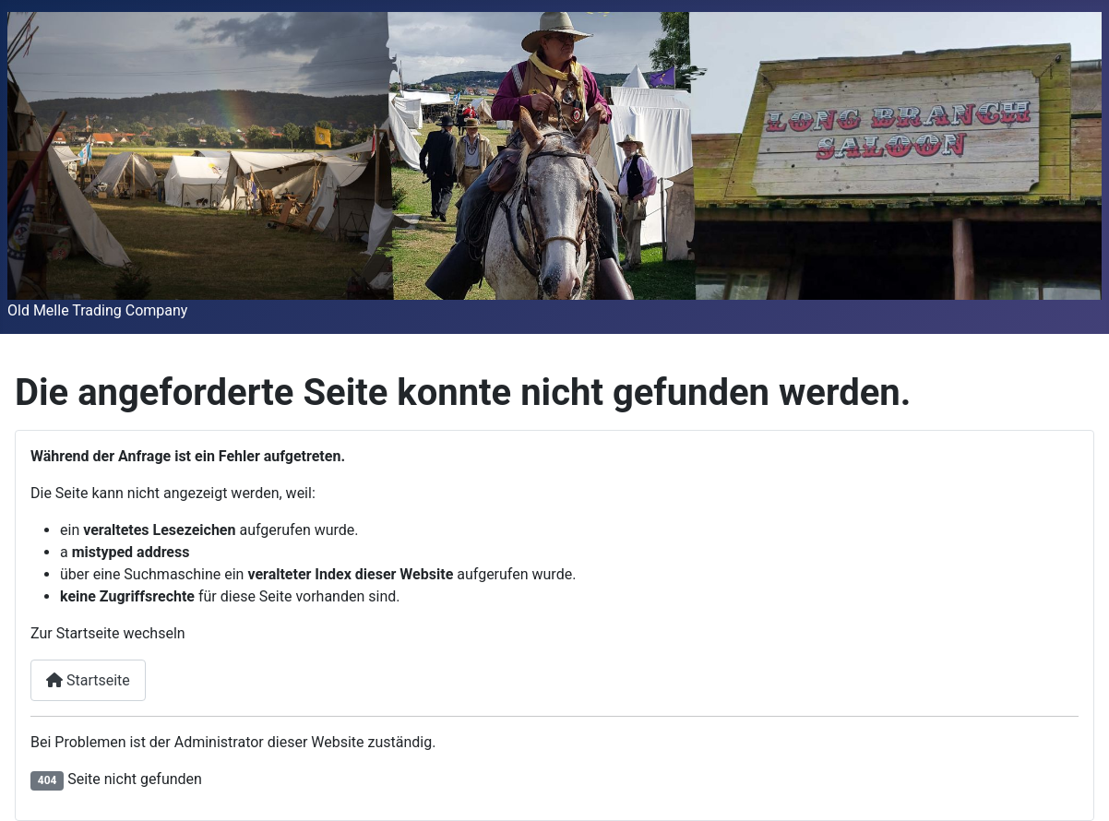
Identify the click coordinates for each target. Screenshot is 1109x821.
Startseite (88, 680)
